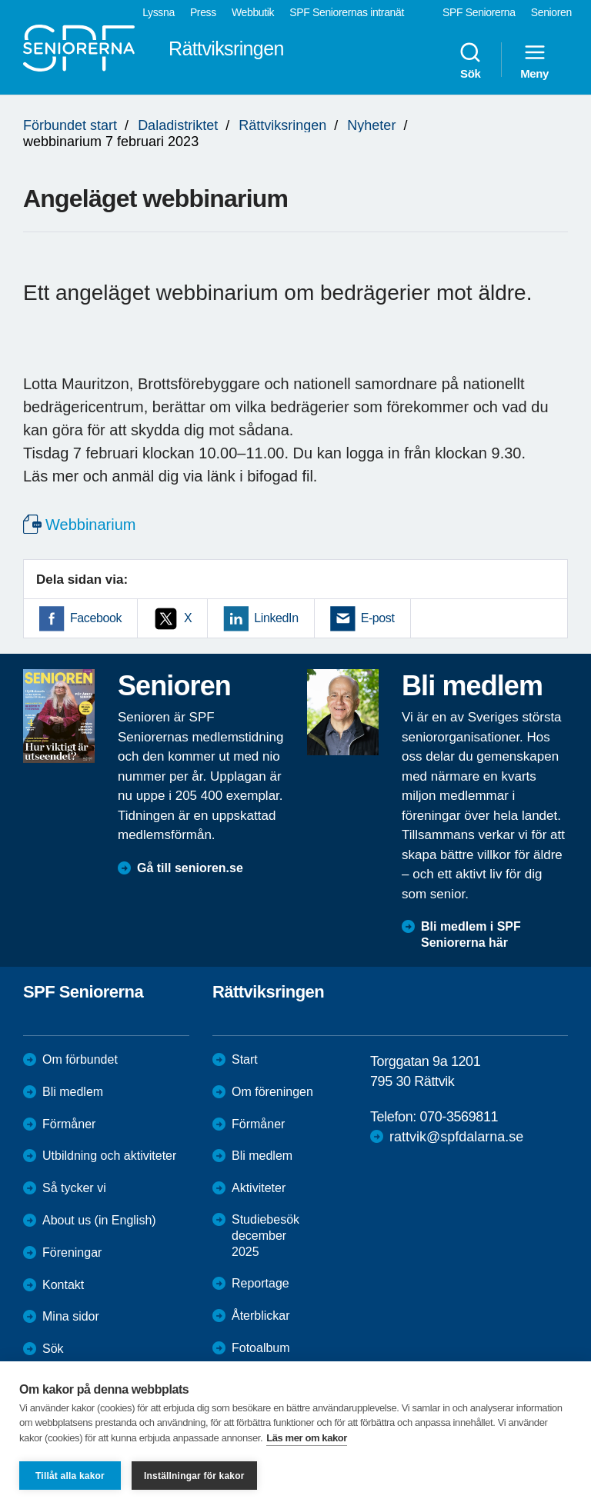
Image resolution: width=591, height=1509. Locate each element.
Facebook (96, 618)
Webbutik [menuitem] (253, 12)
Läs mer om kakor (306, 1438)
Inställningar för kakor (194, 1476)
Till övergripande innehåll (0, 0)
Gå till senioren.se (190, 867)
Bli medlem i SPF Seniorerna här (471, 934)
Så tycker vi (74, 1187)
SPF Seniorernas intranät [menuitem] (346, 12)
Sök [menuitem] (470, 60)
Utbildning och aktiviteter (109, 1155)
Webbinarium (90, 524)
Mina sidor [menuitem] (70, 1316)
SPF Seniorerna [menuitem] (479, 12)
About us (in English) (99, 1220)
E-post (378, 618)
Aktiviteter (258, 1187)
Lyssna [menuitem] (158, 12)
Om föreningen (272, 1091)
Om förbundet (80, 1059)
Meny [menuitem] (534, 60)
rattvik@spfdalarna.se (456, 1136)
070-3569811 (458, 1116)
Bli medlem (72, 1091)
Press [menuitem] (203, 12)
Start (245, 1059)
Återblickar (261, 1315)
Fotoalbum (261, 1347)
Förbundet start (70, 125)
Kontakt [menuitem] (63, 1284)
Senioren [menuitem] (551, 12)
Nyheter (371, 125)
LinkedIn (276, 618)
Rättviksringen (282, 125)
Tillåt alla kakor (70, 1476)
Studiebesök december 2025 (265, 1235)
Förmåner (68, 1124)
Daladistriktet (178, 125)
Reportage (260, 1283)
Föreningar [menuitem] (72, 1252)
